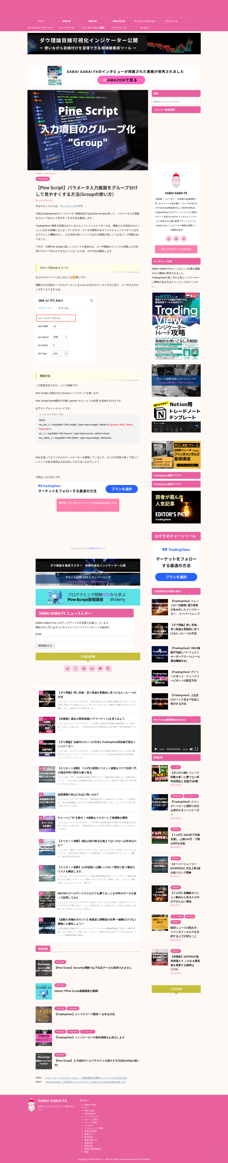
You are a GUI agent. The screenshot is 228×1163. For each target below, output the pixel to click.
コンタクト (145, 27)
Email (39, 634)
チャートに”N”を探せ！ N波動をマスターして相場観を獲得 (93, 817)
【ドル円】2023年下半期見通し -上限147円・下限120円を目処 (185, 839)
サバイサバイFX (69, 205)
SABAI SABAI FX (54, 11)
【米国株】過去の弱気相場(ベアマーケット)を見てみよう (91, 718)
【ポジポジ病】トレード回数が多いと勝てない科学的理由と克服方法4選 (184, 777)
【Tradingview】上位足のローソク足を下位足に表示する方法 (184, 699)
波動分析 (92, 21)
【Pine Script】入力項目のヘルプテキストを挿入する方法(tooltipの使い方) (85, 1082)
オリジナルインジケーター (40, 27)
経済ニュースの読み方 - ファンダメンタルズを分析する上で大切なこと (184, 932)
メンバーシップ (118, 27)
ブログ (40, 21)
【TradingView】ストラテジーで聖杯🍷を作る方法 (84, 1014)
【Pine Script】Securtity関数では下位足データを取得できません (93, 967)
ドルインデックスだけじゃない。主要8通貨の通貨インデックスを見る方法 (86, 1077)
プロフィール (171, 21)
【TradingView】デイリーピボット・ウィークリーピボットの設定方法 (184, 676)
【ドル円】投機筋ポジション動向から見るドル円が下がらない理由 (184, 897)
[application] (176, 738)
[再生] (156, 749)
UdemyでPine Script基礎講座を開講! (76, 991)
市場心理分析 (118, 21)
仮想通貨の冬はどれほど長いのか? (78, 794)
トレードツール (66, 27)
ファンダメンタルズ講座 (92, 27)
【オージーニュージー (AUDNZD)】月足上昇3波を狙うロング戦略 (185, 868)
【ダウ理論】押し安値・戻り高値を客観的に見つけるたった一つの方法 (184, 629)
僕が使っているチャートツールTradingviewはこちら (88, 504)
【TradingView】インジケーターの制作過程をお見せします (89, 1037)
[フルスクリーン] (196, 749)
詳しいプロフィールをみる (176, 249)
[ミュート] (191, 749)
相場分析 (66, 21)
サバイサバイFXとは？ (145, 21)
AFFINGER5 (144, 1158)
